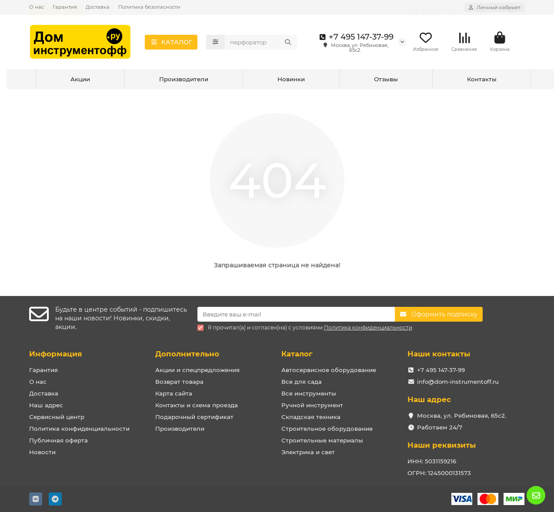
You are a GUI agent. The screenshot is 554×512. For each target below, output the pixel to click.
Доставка (98, 7)
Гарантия (65, 7)
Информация (55, 353)
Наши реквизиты (441, 445)
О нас (36, 7)
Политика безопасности (149, 7)
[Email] (296, 314)
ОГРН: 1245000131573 (439, 472)
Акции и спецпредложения (197, 369)
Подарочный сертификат (194, 416)
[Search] (261, 43)
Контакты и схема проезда (196, 405)
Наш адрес (46, 405)
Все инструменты (308, 393)
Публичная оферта (58, 440)
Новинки (291, 81)
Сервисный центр (56, 416)
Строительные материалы (322, 440)
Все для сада (301, 381)
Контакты (482, 81)
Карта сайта (173, 393)
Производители (183, 81)
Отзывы (386, 81)
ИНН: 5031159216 (431, 461)
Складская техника (310, 416)
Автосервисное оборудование (328, 369)
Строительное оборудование (327, 428)
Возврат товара (179, 381)
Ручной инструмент (312, 405)
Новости (42, 452)
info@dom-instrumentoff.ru (458, 381)
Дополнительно (187, 353)
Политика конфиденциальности (79, 428)
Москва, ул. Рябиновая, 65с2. (461, 415)
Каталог (297, 353)
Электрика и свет (308, 452)
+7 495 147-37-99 (355, 38)
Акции (80, 81)
